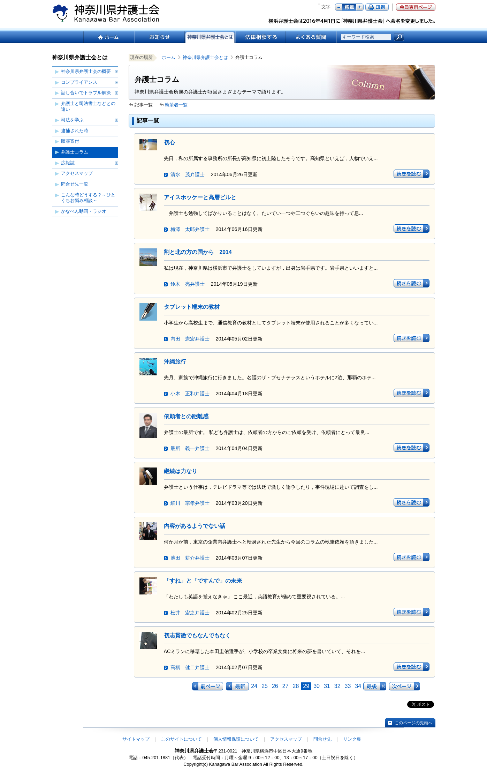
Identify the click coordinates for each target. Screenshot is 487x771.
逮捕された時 (74, 130)
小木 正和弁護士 (190, 393)
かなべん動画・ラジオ (83, 211)
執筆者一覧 (176, 104)
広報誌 (68, 162)
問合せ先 (322, 739)
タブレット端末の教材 (192, 307)
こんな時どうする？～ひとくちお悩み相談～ (88, 197)
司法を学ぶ (72, 119)
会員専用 (415, 7)
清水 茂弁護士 (187, 174)
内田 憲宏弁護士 (190, 339)
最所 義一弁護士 (190, 448)
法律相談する (260, 37)
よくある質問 (311, 37)
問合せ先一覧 (74, 184)
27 (285, 686)
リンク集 (352, 739)
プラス (360, 7)
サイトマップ (136, 739)
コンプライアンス (79, 82)
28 (296, 686)
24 (254, 686)
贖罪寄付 (70, 141)
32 (337, 686)
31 (327, 686)
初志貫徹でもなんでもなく (197, 635)
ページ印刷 (377, 7)
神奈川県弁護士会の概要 (86, 71)
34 (358, 686)
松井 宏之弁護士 (190, 612)
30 (316, 686)
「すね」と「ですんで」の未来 (203, 581)
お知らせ (159, 37)
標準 (349, 7)
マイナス (338, 7)
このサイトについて (181, 739)
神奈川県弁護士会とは (205, 57)
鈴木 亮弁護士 (187, 284)
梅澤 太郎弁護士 (190, 229)
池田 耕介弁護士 (190, 558)
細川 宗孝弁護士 (190, 503)
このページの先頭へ (413, 722)
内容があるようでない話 (194, 526)
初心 (169, 142)
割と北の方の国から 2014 (198, 252)
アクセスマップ (77, 173)
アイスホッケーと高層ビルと (200, 197)
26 (275, 686)
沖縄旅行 (175, 362)
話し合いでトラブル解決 (86, 92)
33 (348, 686)
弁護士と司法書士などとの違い (88, 106)
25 (264, 686)
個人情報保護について (236, 739)
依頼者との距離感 (186, 416)
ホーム (108, 37)
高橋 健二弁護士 (190, 667)
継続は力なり (180, 471)
